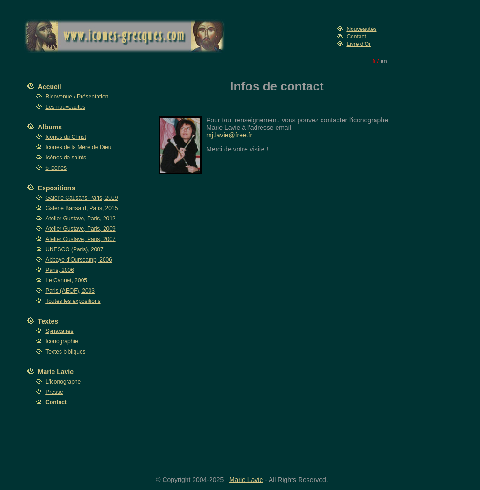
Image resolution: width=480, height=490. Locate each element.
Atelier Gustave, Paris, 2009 (80, 229)
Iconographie (61, 341)
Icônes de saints (65, 157)
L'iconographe (63, 381)
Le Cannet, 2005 (66, 280)
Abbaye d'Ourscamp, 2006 (78, 259)
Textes (48, 321)
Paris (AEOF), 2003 (70, 290)
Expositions (56, 188)
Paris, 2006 (59, 270)
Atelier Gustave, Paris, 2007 (80, 239)
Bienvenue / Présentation (76, 96)
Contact (356, 36)
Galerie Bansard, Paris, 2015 (81, 208)
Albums (50, 127)
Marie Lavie (56, 372)
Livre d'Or (358, 44)
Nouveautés (361, 29)
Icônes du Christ (65, 137)
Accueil (49, 86)
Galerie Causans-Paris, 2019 (81, 198)
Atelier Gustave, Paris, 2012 (80, 218)
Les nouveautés (65, 107)
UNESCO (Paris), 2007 (74, 249)
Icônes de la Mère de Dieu (78, 147)
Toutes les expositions (72, 301)
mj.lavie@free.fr (229, 135)
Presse (54, 392)
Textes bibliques (65, 351)
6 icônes (56, 168)
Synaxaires (59, 331)
